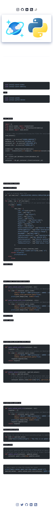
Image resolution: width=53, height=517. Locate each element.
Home (23, 3)
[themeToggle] (36, 9)
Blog (30, 3)
